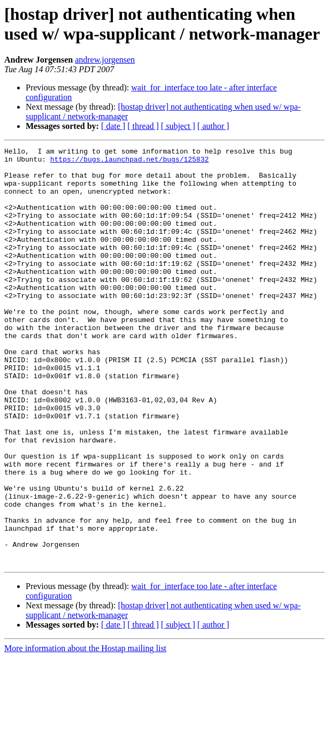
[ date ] (113, 126)
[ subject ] (178, 126)
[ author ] (213, 126)
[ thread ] (143, 126)
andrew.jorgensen (105, 59)
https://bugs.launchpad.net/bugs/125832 (129, 162)
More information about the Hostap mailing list (85, 731)
